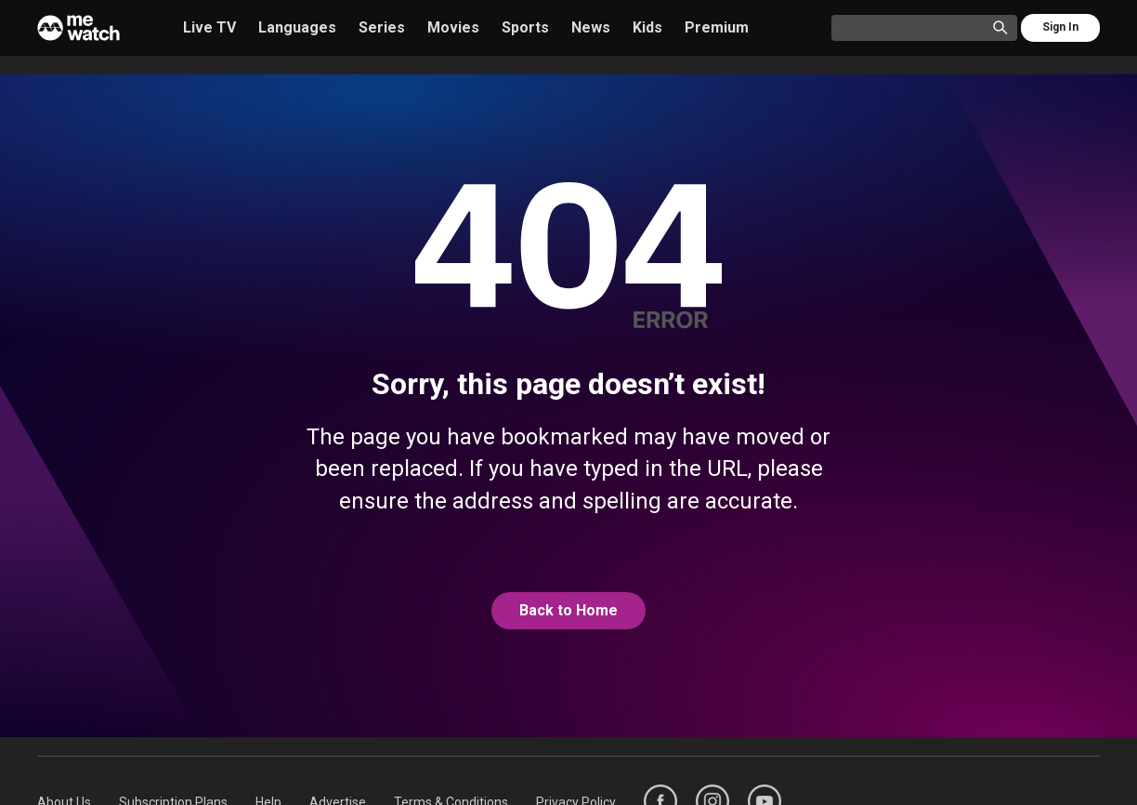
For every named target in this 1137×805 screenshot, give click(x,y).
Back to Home (568, 610)
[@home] (568, 610)
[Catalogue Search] (915, 29)
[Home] (78, 28)
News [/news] (590, 27)
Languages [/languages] (297, 27)
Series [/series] (382, 27)
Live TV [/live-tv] (209, 27)
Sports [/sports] (525, 27)
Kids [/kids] (647, 27)
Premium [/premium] (717, 27)
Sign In (1060, 26)
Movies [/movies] (453, 27)
